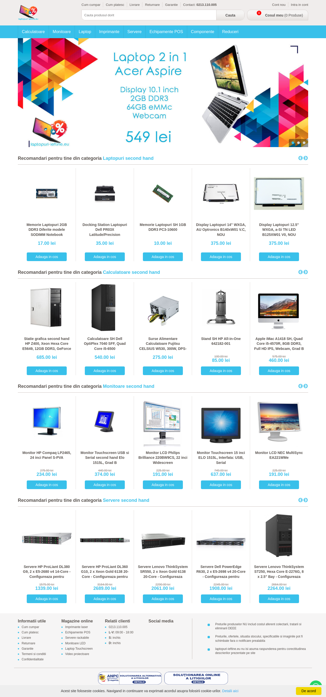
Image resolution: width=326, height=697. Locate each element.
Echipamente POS (166, 32)
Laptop (85, 32)
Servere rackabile (77, 638)
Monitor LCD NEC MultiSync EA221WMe (279, 455)
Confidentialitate (33, 659)
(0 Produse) (284, 15)
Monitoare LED (75, 643)
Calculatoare (33, 32)
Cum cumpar (91, 5)
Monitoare (62, 32)
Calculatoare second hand (131, 272)
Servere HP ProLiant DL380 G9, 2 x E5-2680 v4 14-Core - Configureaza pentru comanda (47, 574)
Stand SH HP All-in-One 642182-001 (221, 341)
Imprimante (109, 32)
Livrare (135, 5)
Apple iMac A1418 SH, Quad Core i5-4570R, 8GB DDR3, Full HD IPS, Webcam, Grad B (279, 344)
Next (305, 158)
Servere (134, 32)
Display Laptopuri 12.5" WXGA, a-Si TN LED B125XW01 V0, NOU (279, 230)
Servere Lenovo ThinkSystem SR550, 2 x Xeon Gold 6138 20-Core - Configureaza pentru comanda (163, 574)
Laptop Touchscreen (79, 648)
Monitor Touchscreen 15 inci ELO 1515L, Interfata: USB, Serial (221, 458)
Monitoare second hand (128, 386)
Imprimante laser (76, 627)
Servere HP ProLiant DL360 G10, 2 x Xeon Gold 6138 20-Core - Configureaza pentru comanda (105, 574)
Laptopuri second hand (128, 158)
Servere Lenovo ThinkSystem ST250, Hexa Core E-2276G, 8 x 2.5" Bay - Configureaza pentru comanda (279, 574)
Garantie (171, 5)
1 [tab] (293, 143)
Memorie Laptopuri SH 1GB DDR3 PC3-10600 (163, 227)
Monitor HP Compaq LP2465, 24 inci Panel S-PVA (46, 455)
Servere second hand (126, 500)
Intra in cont (299, 5)
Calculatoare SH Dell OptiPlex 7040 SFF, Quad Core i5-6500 (105, 344)
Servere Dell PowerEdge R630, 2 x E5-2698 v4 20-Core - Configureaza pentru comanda (221, 574)
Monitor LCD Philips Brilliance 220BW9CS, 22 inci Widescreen (162, 458)
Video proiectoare (77, 654)
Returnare (152, 5)
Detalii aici (230, 691)
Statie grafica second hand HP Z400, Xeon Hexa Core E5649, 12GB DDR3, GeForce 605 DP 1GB (46, 346)
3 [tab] (304, 143)
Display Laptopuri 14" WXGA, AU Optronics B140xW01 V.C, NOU (221, 230)
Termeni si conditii (34, 654)
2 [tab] (298, 143)
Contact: (189, 5)
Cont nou (279, 5)
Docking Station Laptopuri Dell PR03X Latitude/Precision (105, 230)
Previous (300, 158)
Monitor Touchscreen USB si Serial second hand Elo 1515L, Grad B (104, 458)
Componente (202, 32)
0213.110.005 (118, 627)
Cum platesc (115, 5)
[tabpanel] (163, 92)
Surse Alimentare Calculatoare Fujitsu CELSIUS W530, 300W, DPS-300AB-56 (163, 346)
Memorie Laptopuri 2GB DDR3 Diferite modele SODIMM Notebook (46, 230)
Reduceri (230, 32)
